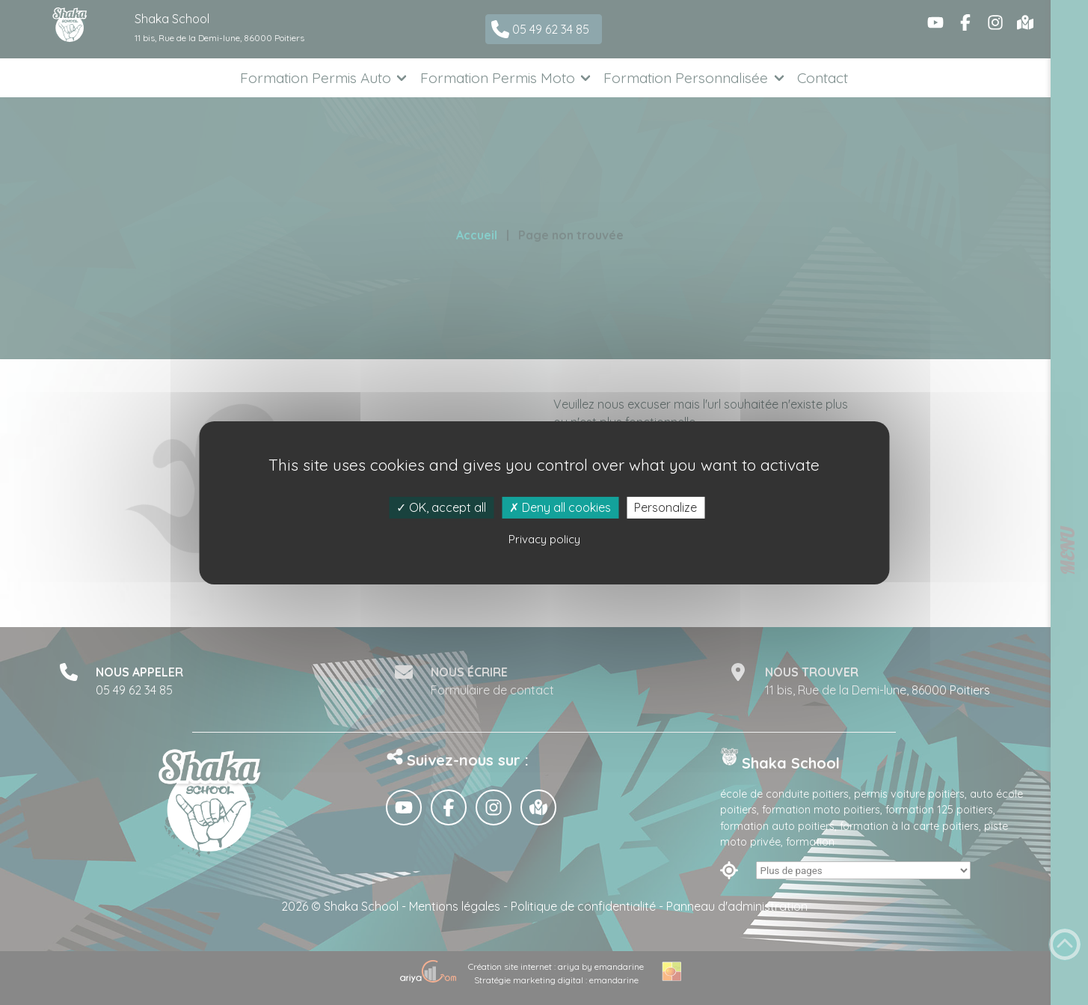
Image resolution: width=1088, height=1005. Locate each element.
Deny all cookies (560, 506)
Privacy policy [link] (544, 539)
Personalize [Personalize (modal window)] (665, 506)
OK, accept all (441, 506)
